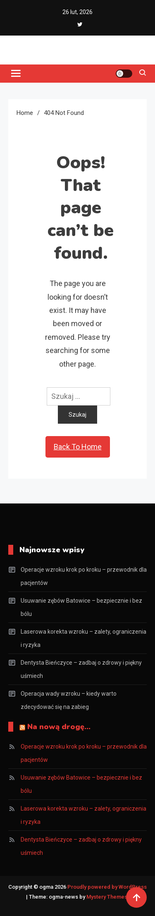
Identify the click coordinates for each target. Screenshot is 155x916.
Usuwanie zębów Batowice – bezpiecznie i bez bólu (81, 607)
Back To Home (78, 446)
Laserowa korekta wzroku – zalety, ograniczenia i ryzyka (83, 638)
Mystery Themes (106, 897)
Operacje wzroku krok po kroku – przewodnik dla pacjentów (84, 576)
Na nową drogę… (59, 727)
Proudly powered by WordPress (107, 887)
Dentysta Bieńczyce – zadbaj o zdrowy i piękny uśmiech (81, 669)
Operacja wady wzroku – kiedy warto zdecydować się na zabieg (69, 700)
